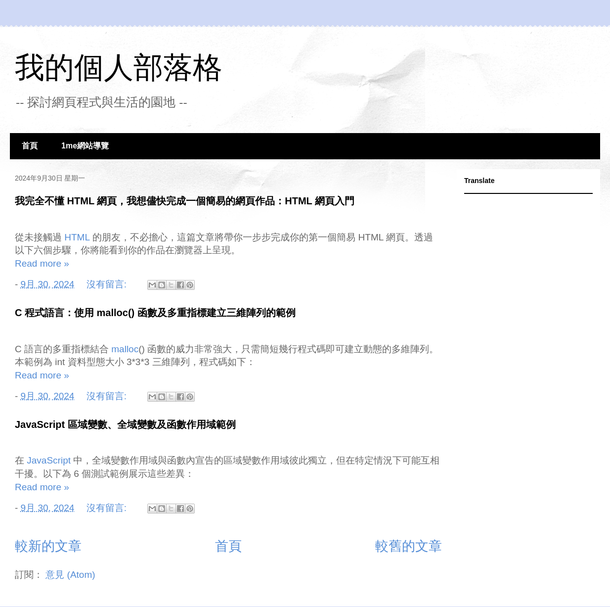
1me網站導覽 (85, 145)
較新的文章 (48, 546)
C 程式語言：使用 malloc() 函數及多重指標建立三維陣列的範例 (155, 312)
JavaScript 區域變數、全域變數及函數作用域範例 (125, 424)
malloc (124, 350)
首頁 (30, 145)
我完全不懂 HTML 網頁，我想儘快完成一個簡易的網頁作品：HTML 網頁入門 (184, 200)
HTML (77, 238)
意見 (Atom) (70, 574)
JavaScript (49, 461)
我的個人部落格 (118, 67)
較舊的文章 (408, 546)
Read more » (42, 263)
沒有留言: (108, 284)
